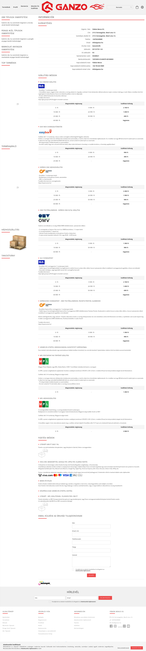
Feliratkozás (105, 591)
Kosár (40, 618)
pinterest (124, 619)
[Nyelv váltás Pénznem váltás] (142, 7)
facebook (111, 619)
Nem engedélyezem (123, 648)
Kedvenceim (42, 621)
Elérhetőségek (79, 621)
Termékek (6, 613)
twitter (120, 619)
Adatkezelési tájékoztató (82, 613)
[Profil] (15, 7)
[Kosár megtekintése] (7, 7)
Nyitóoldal (6, 610)
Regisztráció (42, 613)
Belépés (41, 610)
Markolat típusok (8, 618)
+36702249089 (116, 613)
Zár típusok (6, 624)
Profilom (41, 616)
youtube (128, 619)
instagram (115, 619)
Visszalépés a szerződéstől (47, 624)
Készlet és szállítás (35, 7)
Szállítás (77, 618)
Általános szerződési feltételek (84, 610)
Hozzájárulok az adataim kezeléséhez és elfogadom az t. (90, 563)
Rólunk (5, 616)
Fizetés (76, 616)
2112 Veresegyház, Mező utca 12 (121, 610)
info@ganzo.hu (116, 616)
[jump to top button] (142, 638)
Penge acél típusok (9, 621)
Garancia (24, 6)
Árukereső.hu (60, 638)
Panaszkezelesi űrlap (45, 627)
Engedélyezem (136, 648)
